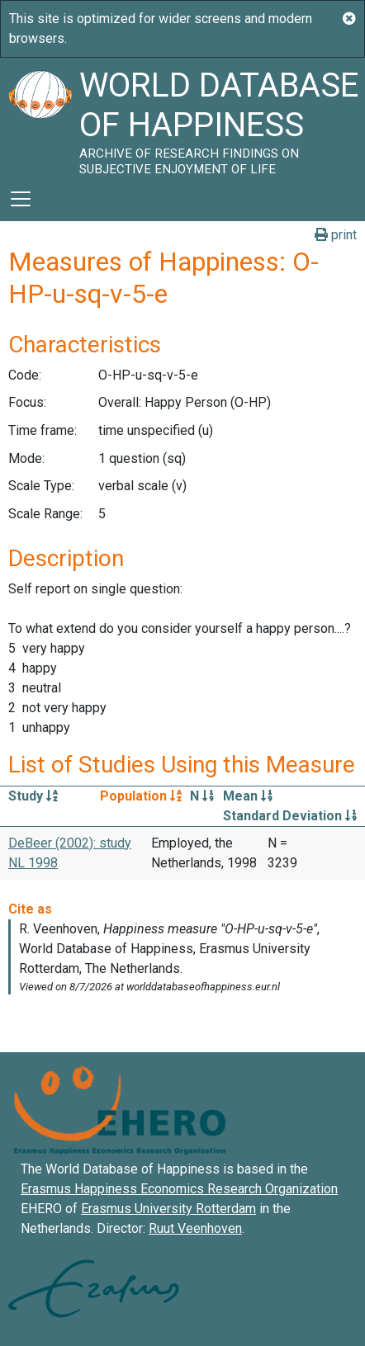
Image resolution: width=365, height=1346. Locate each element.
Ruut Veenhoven (195, 1228)
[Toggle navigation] (20, 199)
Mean (248, 796)
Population (141, 796)
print (336, 235)
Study (33, 796)
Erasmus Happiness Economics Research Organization (179, 1189)
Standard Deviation (290, 816)
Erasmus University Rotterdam (168, 1208)
